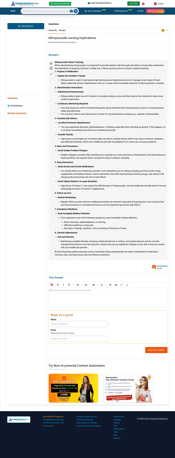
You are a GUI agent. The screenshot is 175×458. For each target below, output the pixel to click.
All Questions (15, 105)
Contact (116, 423)
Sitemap (116, 438)
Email (53, 330)
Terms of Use (118, 417)
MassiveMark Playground (53, 417)
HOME (12, 11)
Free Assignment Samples (87, 423)
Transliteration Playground (53, 420)
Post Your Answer (156, 350)
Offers (115, 432)
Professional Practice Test (53, 423)
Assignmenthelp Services (87, 417)
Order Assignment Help (60, 4)
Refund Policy (118, 429)
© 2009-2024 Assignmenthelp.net (152, 419)
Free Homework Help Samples (89, 426)
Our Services (48, 426)
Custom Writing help (85, 420)
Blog (115, 435)
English (159, 3)
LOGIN (140, 11)
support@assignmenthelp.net (99, 3)
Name (53, 319)
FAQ (115, 426)
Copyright (117, 420)
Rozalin (62, 30)
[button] (51, 284)
